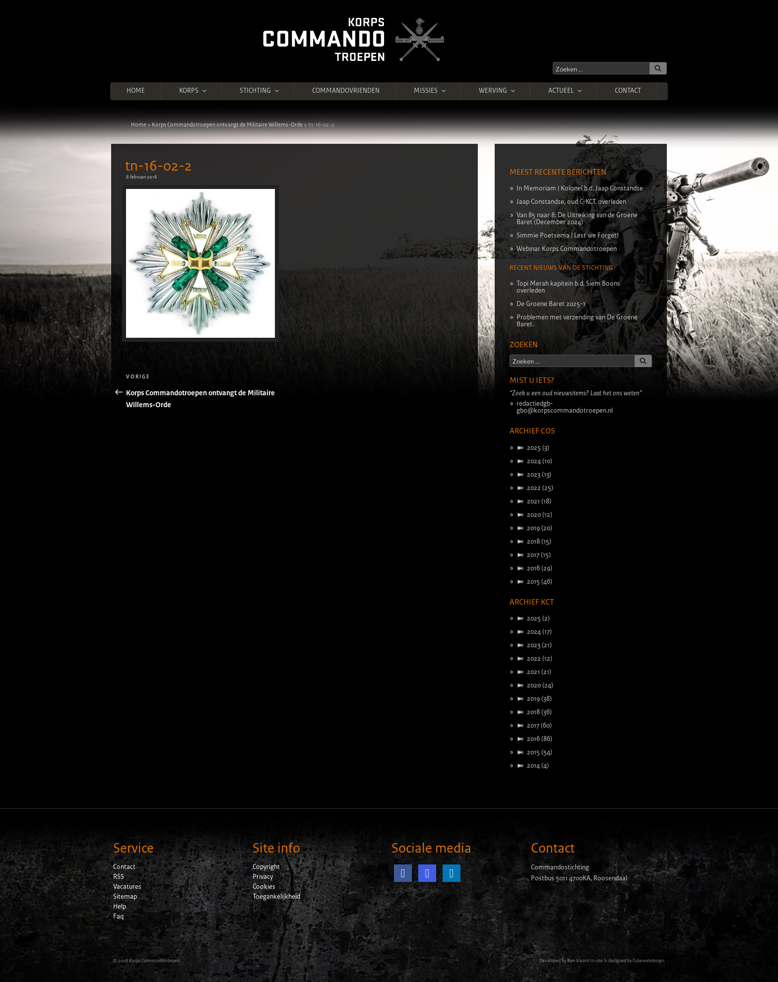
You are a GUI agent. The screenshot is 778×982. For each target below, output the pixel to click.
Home (136, 90)
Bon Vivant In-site (585, 960)
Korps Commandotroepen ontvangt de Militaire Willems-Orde (227, 124)
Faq (118, 916)
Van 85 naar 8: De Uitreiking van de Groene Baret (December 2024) (577, 219)
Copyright (266, 866)
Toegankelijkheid (276, 896)
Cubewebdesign (648, 960)
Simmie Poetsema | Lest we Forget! (568, 235)
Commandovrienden (346, 90)
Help (119, 906)
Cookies (264, 886)
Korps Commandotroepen (154, 960)
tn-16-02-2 (158, 166)
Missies (430, 90)
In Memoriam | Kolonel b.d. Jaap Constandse (580, 188)
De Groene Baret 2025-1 (551, 304)
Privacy (263, 876)
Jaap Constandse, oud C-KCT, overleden (571, 201)
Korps (193, 90)
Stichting (260, 90)
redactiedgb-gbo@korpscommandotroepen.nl (565, 407)
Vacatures (127, 886)
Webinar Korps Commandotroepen (567, 249)
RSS (118, 876)
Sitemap (125, 896)
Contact (628, 90)
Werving (498, 90)
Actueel (565, 90)
